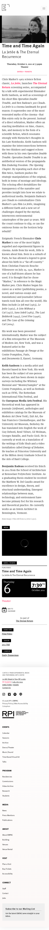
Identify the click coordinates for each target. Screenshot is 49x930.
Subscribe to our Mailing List (20, 908)
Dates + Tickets (24, 72)
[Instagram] (3, 694)
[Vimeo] (9, 694)
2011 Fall (6, 644)
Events (5, 726)
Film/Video (7, 633)
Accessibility (7, 873)
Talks (4, 761)
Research (6, 791)
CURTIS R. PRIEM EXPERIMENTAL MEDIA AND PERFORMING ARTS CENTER (15, 674)
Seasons (5, 738)
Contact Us (6, 687)
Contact (5, 893)
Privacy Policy (7, 703)
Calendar (5, 733)
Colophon (6, 706)
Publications (7, 820)
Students (5, 795)
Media (5, 804)
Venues (5, 844)
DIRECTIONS (7, 685)
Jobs (4, 898)
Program (6, 770)
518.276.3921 (17, 682)
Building (5, 839)
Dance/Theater (8, 747)
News (4, 810)
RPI (10, 700)
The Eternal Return (24, 620)
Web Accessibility (21, 703)
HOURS (16, 685)
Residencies (7, 776)
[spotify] (14, 694)
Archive (5, 742)
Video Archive (7, 786)
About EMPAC (7, 835)
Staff (4, 888)
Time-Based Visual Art (11, 757)
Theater (6, 601)
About (5, 828)
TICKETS (8, 682)
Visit (4, 858)
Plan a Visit (6, 864)
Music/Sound (7, 752)
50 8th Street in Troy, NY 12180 (14, 679)
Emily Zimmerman (10, 655)
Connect (6, 882)
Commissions (7, 781)
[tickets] (3, 682)
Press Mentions (8, 815)
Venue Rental (7, 849)
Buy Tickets (6, 869)
